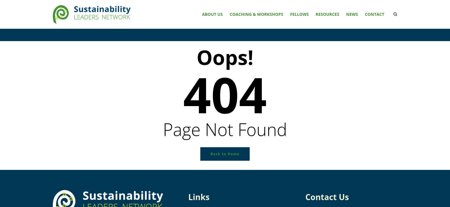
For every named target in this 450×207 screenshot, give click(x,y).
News (352, 14)
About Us (212, 14)
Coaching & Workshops (256, 14)
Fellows (299, 14)
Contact (374, 14)
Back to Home (224, 154)
